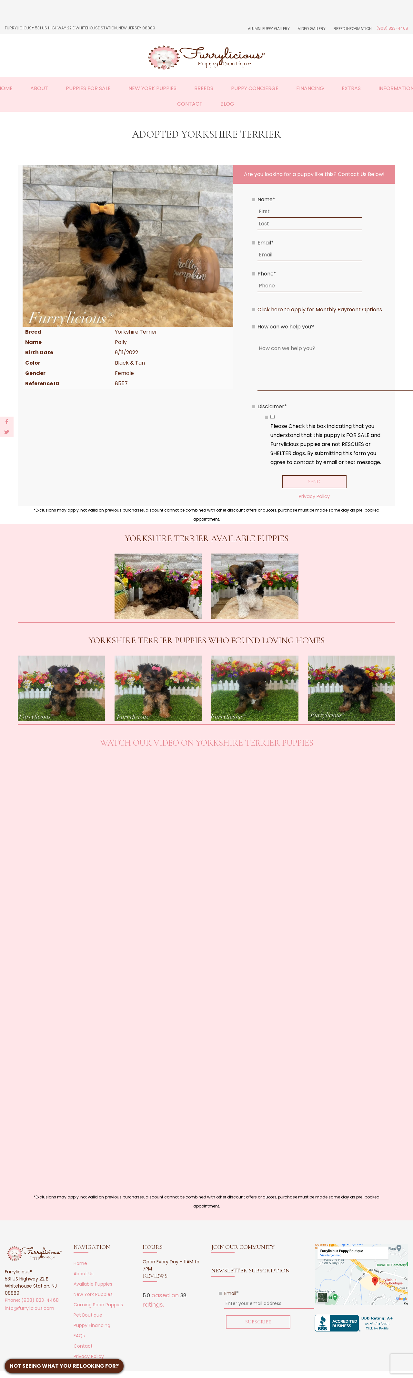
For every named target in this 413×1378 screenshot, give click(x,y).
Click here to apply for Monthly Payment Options (319, 309)
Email (265, 242)
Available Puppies (93, 1284)
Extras (351, 88)
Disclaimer (272, 406)
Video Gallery (312, 28)
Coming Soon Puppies (98, 1304)
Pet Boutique (88, 1315)
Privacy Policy (314, 496)
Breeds (203, 88)
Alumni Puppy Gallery (269, 28)
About (39, 88)
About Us (84, 1273)
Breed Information (353, 28)
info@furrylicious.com (29, 1308)
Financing (310, 88)
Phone (266, 273)
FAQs (79, 1335)
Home (80, 1263)
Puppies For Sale (88, 88)
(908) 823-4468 (392, 28)
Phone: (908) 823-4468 (32, 1300)
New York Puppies (152, 88)
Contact (190, 104)
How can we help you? (285, 326)
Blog (227, 104)
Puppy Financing (92, 1325)
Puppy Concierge (254, 88)
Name (266, 199)
